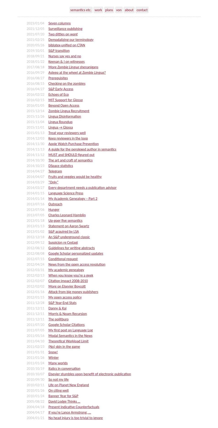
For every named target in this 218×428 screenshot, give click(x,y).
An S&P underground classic (69, 237)
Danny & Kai (57, 308)
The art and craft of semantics (70, 160)
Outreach (55, 204)
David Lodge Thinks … (64, 401)
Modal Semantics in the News (70, 335)
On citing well (58, 390)
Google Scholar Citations (66, 324)
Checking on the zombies (66, 83)
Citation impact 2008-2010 (68, 281)
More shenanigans (73, 67)
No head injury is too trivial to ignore (75, 418)
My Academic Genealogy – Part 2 (72, 198)
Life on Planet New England (68, 385)
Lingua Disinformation (64, 116)
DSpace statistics (60, 166)
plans (109, 10)
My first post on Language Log (70, 330)
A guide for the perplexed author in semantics (82, 149)
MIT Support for (65, 100)
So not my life (58, 379)
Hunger (53, 209)
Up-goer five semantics (65, 220)
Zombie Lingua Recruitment (68, 111)
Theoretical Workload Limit (68, 341)
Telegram (55, 171)
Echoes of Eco (58, 94)
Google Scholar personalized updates (75, 253)
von (119, 10)
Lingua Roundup (60, 122)
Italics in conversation (64, 368)
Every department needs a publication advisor (82, 187)
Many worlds (58, 363)
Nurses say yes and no (64, 56)
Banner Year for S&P (63, 396)
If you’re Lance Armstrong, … (69, 412)
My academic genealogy (66, 270)
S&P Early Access (60, 89)
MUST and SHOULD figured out (71, 155)
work (98, 10)
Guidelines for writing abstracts (71, 248)
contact (142, 10)
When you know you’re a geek (70, 275)
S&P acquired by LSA (63, 231)
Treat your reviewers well (67, 133)
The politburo (58, 319)
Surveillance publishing (65, 28)
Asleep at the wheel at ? (77, 72)
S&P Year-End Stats (62, 303)
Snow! (53, 352)
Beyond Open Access (63, 105)
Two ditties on (63, 34)
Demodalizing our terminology (71, 39)
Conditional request (63, 259)
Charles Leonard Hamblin (67, 215)
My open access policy (65, 297)
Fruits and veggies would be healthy (75, 176)
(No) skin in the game (64, 346)
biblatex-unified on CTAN (66, 45)
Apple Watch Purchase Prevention (73, 144)
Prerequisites (58, 78)
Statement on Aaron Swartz (68, 226)
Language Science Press (65, 193)
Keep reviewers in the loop (68, 138)
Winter (53, 357)
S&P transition (59, 50)
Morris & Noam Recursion (67, 314)
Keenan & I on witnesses (66, 61)
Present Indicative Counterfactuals (73, 407)
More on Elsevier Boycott (67, 286)
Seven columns (59, 23)
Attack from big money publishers (73, 292)
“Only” (53, 182)
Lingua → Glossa (60, 127)
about (129, 10)
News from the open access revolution (76, 264)
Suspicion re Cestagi (63, 242)
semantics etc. (81, 10)
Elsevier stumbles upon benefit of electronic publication (89, 374)
